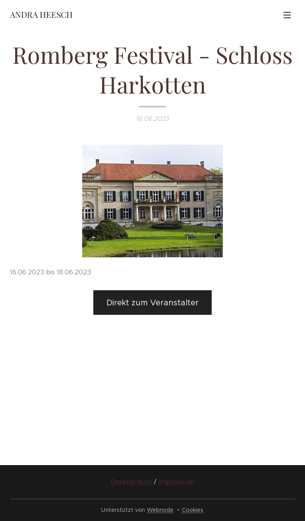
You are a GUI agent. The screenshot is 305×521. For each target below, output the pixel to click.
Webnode (160, 509)
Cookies (193, 509)
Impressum (176, 481)
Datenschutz (131, 481)
